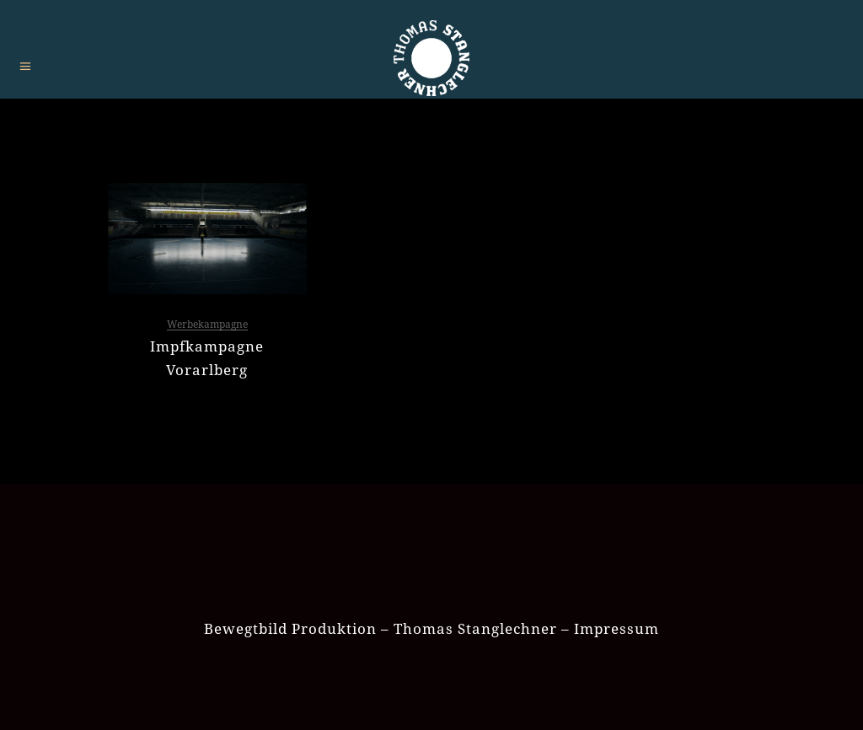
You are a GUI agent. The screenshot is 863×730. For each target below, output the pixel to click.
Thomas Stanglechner (475, 628)
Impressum (616, 628)
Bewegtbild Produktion (290, 628)
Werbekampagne (207, 324)
